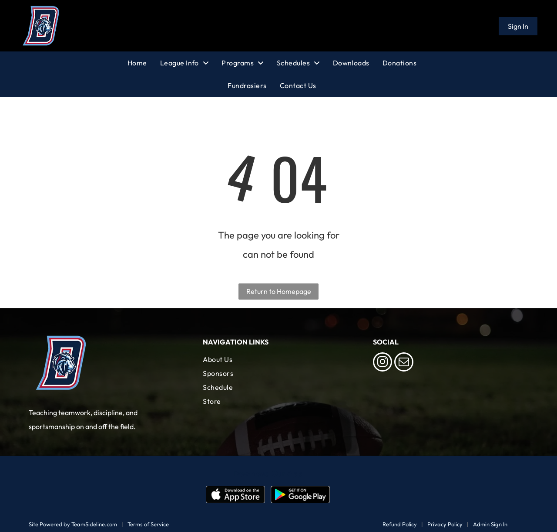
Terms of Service (148, 524)
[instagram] (382, 363)
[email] (403, 363)
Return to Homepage (278, 291)
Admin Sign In (490, 524)
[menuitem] (144, 62)
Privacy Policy (445, 524)
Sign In (518, 26)
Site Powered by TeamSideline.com (73, 524)
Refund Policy (400, 524)
